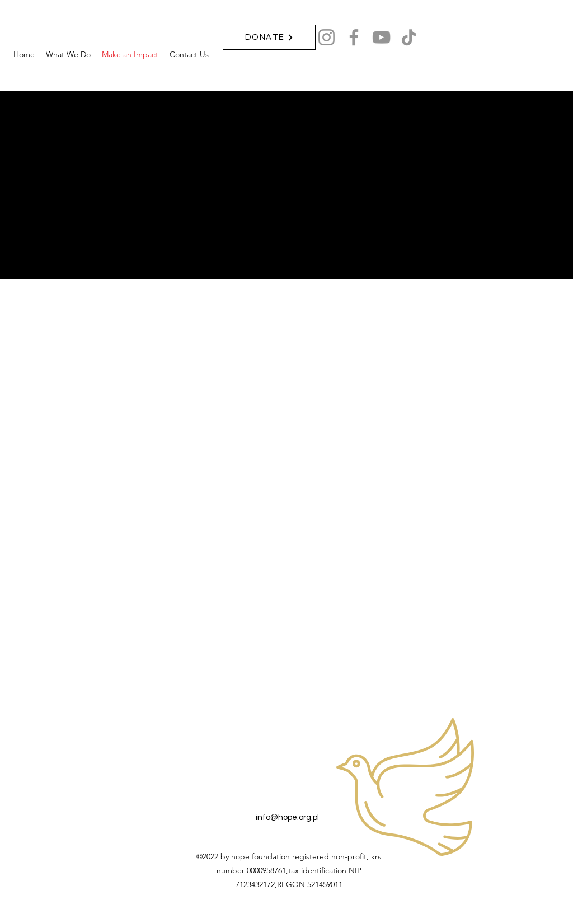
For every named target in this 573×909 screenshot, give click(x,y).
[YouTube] (381, 37)
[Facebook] (354, 37)
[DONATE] (269, 37)
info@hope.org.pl (287, 817)
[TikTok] (409, 37)
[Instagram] (326, 37)
